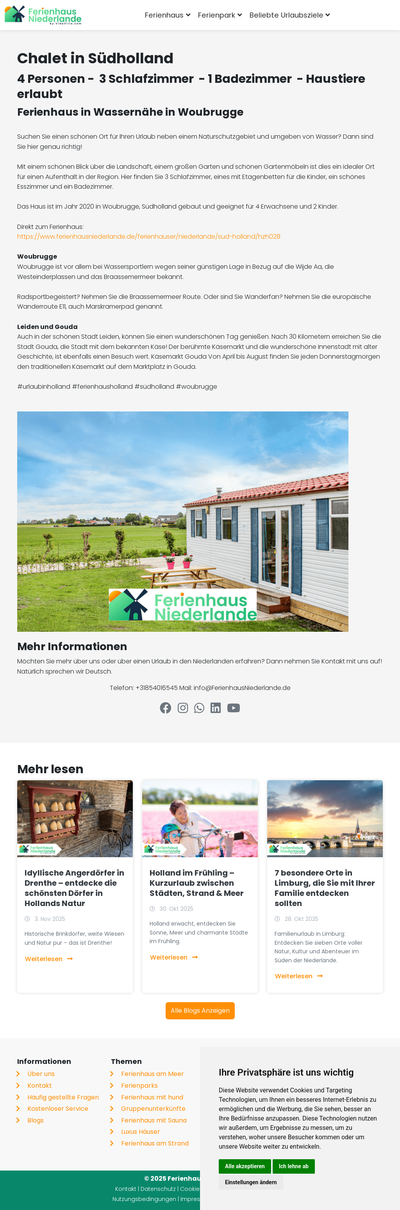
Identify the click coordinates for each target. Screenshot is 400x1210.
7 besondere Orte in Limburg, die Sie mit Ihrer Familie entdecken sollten (325, 888)
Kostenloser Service (57, 1108)
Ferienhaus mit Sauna (154, 1120)
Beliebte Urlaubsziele (286, 15)
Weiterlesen (49, 958)
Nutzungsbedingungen (144, 1199)
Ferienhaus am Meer (152, 1073)
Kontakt (39, 1085)
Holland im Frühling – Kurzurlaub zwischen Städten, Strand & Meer (197, 883)
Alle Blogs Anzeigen (200, 1010)
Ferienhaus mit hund (152, 1097)
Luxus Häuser (140, 1131)
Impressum (196, 1199)
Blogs (35, 1120)
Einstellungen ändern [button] (251, 1182)
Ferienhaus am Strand (155, 1143)
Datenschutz (158, 1189)
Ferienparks (139, 1085)
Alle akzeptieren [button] (245, 1166)
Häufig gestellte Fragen (63, 1097)
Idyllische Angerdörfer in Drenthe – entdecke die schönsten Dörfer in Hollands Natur (74, 888)
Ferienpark (216, 15)
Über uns (41, 1073)
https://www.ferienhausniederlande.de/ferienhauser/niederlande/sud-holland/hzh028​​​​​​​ (148, 236)
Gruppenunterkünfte (153, 1108)
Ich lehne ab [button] (294, 1166)
